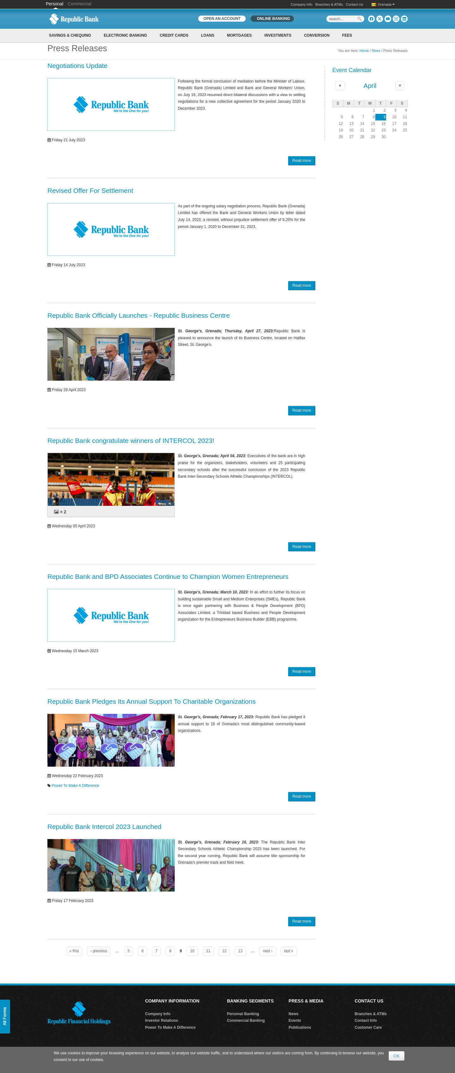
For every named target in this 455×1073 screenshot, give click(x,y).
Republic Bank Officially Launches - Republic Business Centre (138, 315)
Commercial (79, 3)
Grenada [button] (386, 4)
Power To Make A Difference (75, 785)
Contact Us (354, 4)
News (376, 50)
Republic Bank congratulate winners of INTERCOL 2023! (130, 440)
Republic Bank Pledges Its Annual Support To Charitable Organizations (151, 701)
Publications (299, 1027)
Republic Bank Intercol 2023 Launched (104, 826)
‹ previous (98, 951)
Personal (55, 3)
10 (192, 951)
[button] (5, 1016)
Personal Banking (243, 1014)
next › (267, 951)
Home (364, 50)
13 (240, 951)
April (370, 85)
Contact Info (366, 1020)
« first (74, 951)
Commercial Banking (245, 1020)
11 (208, 951)
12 (224, 951)
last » (288, 951)
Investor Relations (161, 1020)
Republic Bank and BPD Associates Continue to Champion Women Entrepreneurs (167, 576)
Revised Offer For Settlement (90, 190)
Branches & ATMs (329, 4)
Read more (301, 160)
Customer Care (368, 1027)
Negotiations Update (77, 65)
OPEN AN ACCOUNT (221, 18)
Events (294, 1020)
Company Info (301, 4)
